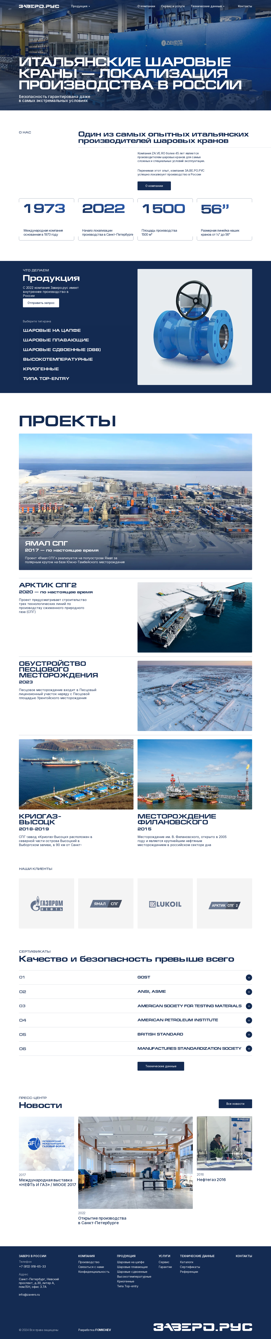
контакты (244, 1256)
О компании (154, 185)
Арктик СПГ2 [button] (48, 585)
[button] (135, 502)
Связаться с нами (91, 1267)
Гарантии (165, 1267)
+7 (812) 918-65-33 (32, 1266)
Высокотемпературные (134, 1276)
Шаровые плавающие (132, 1267)
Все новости (235, 1103)
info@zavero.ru (29, 1294)
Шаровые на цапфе (130, 1262)
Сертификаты (190, 1267)
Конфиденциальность (94, 1272)
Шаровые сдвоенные (132, 1272)
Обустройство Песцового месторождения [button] (58, 669)
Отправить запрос (41, 302)
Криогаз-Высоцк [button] (40, 819)
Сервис (164, 1262)
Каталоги (186, 1262)
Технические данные (161, 1066)
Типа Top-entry (127, 1286)
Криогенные (125, 1281)
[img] (46, 1144)
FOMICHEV (103, 1330)
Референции (189, 1272)
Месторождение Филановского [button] (177, 819)
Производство (89, 1262)
